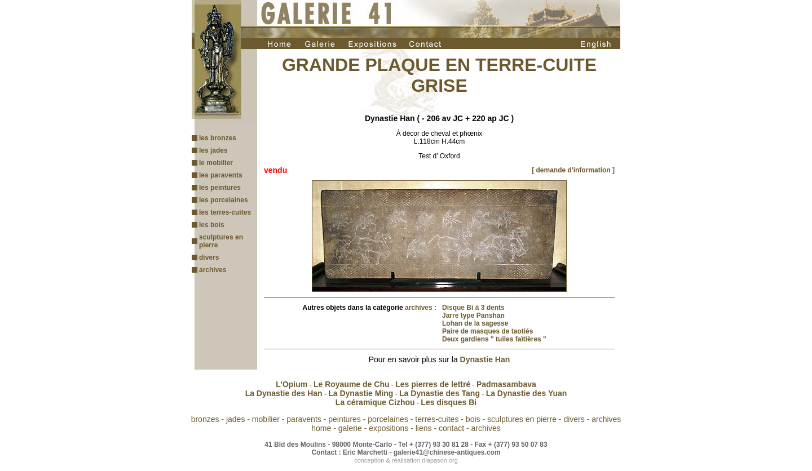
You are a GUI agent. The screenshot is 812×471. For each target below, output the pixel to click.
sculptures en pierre (522, 419)
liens (424, 428)
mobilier (266, 419)
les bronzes (217, 138)
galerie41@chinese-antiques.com (447, 452)
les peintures (220, 188)
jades (235, 419)
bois (473, 419)
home (321, 428)
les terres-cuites (225, 212)
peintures (344, 419)
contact (451, 428)
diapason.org (440, 460)
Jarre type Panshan (473, 315)
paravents (303, 419)
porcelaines (388, 419)
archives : (420, 308)
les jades (213, 150)
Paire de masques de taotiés (487, 331)
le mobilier (216, 163)
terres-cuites (436, 419)
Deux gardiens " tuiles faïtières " (494, 339)
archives (213, 270)
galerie (350, 428)
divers (209, 257)
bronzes (205, 419)
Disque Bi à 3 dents (473, 308)
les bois (211, 225)
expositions (388, 428)
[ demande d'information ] (573, 170)
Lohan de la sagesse (475, 323)
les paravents (220, 175)
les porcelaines (223, 200)
